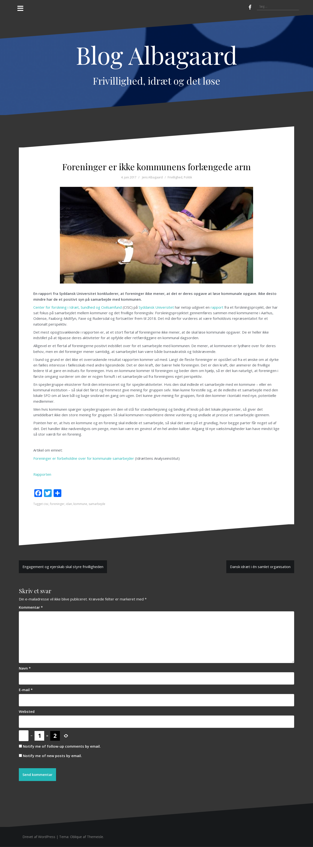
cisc (46, 504)
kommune (80, 504)
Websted (27, 711)
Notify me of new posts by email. (52, 755)
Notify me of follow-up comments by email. (62, 746)
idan (69, 504)
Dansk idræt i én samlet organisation (260, 566)
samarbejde (97, 504)
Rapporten (42, 474)
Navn (25, 668)
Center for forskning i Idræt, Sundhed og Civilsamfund (77, 307)
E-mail (26, 689)
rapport (217, 307)
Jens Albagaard (152, 177)
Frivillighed (175, 177)
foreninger (57, 504)
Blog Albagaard (156, 55)
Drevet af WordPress (38, 837)
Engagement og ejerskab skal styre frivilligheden (62, 566)
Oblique (76, 837)
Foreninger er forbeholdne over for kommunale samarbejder (83, 458)
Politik (188, 177)
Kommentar (31, 607)
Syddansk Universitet (156, 307)
